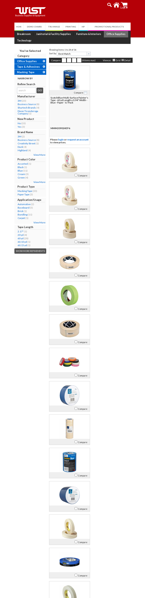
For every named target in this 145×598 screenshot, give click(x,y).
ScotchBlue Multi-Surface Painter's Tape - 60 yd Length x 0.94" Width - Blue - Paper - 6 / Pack (68, 100)
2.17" (20, 231)
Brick (19, 211)
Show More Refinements (29, 251)
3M (18, 100)
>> (107, 534)
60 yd (20, 238)
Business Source (26, 104)
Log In (70, 553)
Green (20, 177)
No (18, 123)
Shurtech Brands (26, 107)
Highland (21, 150)
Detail (126, 60)
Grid (117, 60)
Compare (55, 60)
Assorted (22, 163)
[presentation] (87, 53)
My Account (77, 548)
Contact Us (23, 558)
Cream (20, 174)
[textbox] (71, 53)
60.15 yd (21, 245)
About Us (24, 548)
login (60, 139)
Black (20, 167)
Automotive (23, 204)
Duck (19, 146)
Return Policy (75, 558)
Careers (21, 563)
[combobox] (73, 54)
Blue (19, 170)
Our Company (25, 553)
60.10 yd (21, 241)
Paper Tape (22, 194)
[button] (110, 5)
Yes (18, 126)
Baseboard (22, 207)
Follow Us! (114, 584)
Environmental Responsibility (34, 568)
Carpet (20, 218)
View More (38, 154)
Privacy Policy (75, 563)
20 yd (20, 234)
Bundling (21, 214)
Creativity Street (25, 143)
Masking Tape (24, 190)
